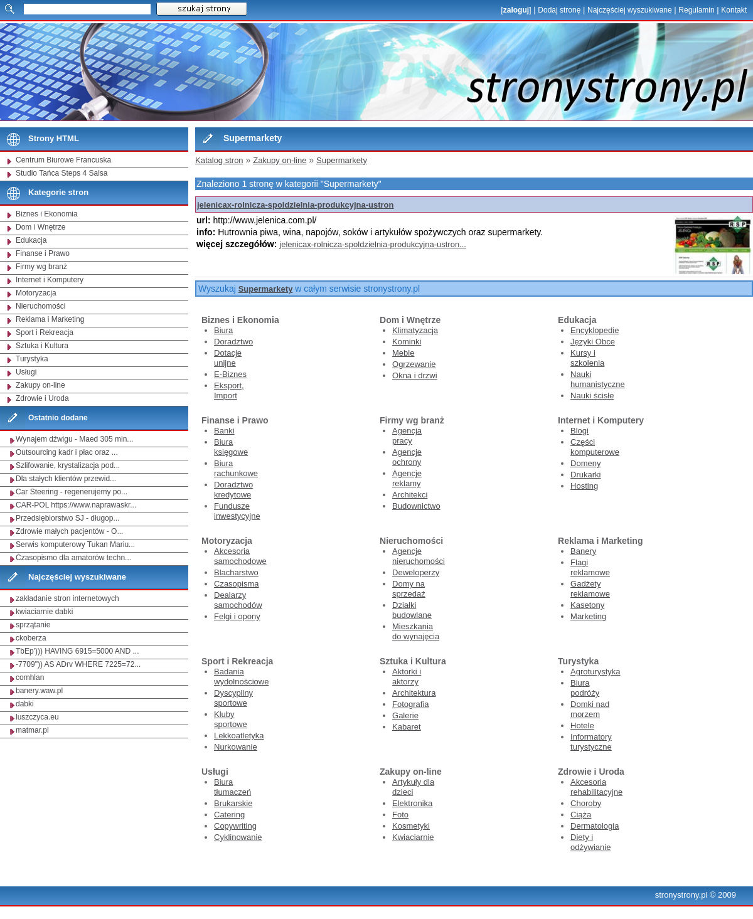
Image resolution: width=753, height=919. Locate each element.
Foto (400, 814)
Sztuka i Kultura (42, 345)
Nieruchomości (40, 306)
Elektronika (412, 803)
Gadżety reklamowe (590, 588)
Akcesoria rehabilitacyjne (596, 787)
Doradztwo (233, 341)
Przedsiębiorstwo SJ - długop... (67, 518)
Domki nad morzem (589, 709)
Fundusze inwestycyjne (237, 511)
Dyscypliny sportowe (233, 698)
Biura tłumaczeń (232, 787)
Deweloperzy (415, 572)
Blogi (579, 430)
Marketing (588, 616)
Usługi (26, 372)
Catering (229, 814)
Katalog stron (219, 160)
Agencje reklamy (407, 478)
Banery (583, 551)
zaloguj (516, 10)
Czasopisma (236, 583)
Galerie (405, 715)
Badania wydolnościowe (241, 676)
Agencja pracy (407, 435)
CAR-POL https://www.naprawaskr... (76, 505)
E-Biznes (230, 374)
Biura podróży (584, 688)
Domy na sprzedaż (408, 588)
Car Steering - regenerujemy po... (71, 491)
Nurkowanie (235, 747)
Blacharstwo (236, 572)
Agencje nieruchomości (418, 556)
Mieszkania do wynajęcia (415, 631)
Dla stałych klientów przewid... (66, 478)
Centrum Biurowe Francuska (63, 160)
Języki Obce (592, 341)
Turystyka (32, 358)
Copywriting (235, 826)
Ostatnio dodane (58, 417)
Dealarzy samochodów (238, 600)
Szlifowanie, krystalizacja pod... (68, 465)
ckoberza (31, 638)
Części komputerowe (594, 447)
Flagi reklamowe (590, 567)
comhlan (30, 677)
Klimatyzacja (415, 330)
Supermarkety (341, 160)
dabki (25, 703)
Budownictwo (416, 506)
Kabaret (406, 726)
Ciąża (580, 814)
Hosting (584, 486)
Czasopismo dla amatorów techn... (73, 557)
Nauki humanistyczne (597, 379)
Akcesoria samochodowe (240, 556)
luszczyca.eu (37, 717)
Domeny (585, 463)
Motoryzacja (36, 293)
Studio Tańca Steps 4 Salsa (62, 173)
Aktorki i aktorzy (406, 676)
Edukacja (31, 240)
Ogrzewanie (413, 364)
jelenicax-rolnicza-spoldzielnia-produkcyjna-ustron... (372, 244)
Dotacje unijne (228, 358)
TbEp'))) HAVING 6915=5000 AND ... (77, 651)
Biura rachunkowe (236, 468)
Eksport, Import (229, 390)
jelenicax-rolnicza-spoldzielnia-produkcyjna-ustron (295, 205)
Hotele (582, 725)
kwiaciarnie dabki (44, 611)
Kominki (406, 341)
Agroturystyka (595, 671)
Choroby (585, 803)
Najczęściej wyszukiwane (629, 10)
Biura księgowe (231, 447)
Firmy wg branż (41, 266)
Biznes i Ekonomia (47, 214)
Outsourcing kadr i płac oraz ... (67, 452)
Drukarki (585, 474)
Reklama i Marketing (50, 319)
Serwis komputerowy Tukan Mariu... (75, 544)
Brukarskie (233, 803)
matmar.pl (32, 730)
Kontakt (734, 10)
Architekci (409, 494)
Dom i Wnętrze (40, 227)
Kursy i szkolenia (587, 358)
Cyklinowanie (238, 837)
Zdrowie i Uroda (42, 398)
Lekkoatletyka (239, 735)
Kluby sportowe (230, 719)
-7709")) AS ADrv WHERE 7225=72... (78, 664)
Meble (403, 353)
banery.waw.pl (39, 690)
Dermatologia (594, 826)
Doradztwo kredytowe (233, 489)
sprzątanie (33, 624)
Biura (223, 330)
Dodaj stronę (559, 10)
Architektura (413, 693)
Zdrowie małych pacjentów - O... (69, 531)
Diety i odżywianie (590, 842)
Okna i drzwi (414, 375)
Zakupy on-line (279, 160)
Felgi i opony (237, 616)
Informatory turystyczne (591, 742)
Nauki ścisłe (592, 395)
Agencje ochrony (407, 457)
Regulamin (696, 10)
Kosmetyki (411, 826)
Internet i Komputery (49, 279)
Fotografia (410, 704)
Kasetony (587, 605)
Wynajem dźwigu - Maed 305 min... (74, 439)
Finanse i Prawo (43, 253)
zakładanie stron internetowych (67, 598)
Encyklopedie (594, 330)
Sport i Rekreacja (44, 332)
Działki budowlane (412, 610)
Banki (224, 430)
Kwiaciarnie (413, 837)
